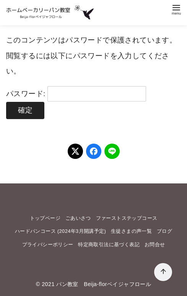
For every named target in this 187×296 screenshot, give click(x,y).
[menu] (176, 9)
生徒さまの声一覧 (131, 231)
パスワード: (76, 94)
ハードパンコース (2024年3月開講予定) (60, 231)
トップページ (45, 218)
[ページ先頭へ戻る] (163, 272)
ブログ (164, 231)
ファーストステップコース (127, 218)
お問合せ (155, 244)
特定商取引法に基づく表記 (109, 244)
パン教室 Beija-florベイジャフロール (103, 284)
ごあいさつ (78, 218)
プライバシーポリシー (47, 244)
